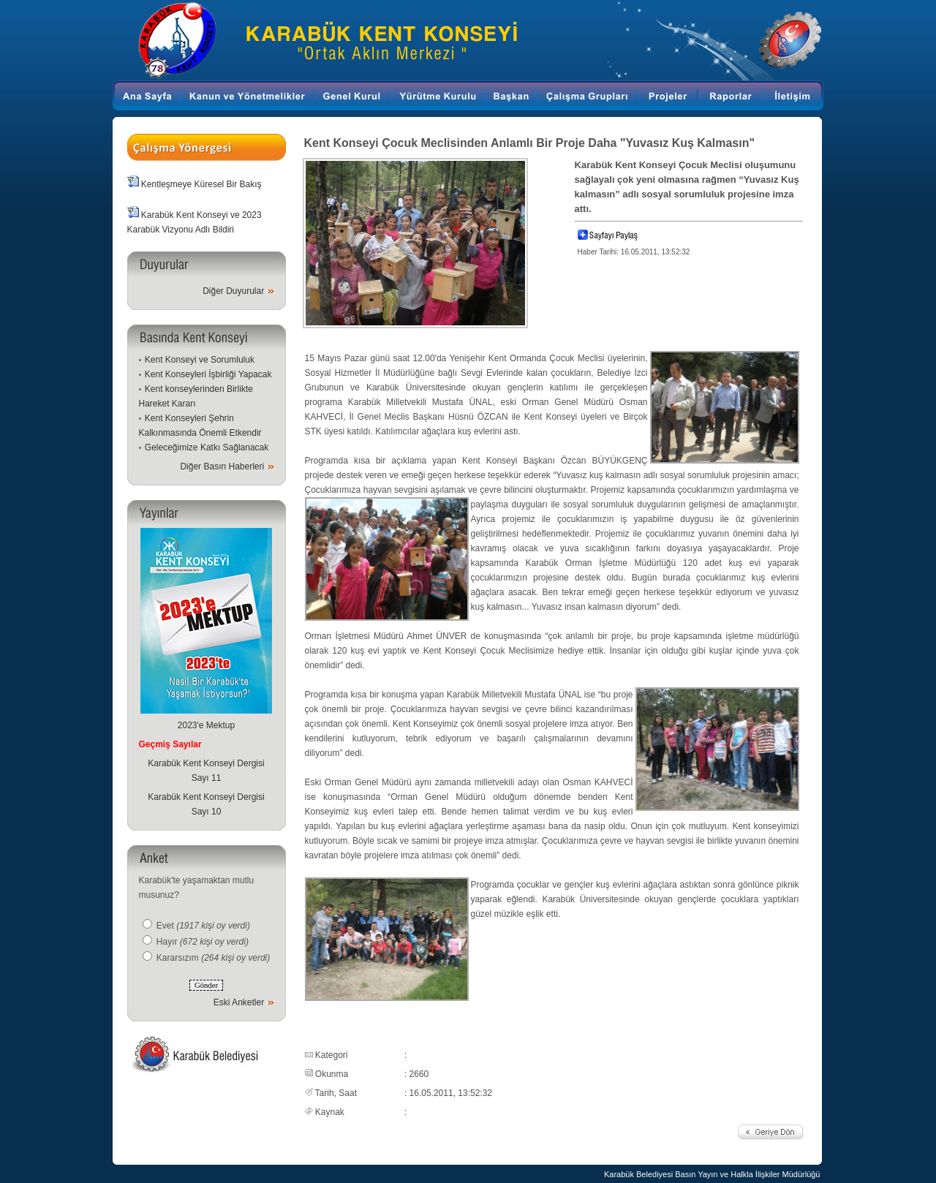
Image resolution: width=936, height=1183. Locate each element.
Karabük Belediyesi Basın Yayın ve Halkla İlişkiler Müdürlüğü (712, 1174)
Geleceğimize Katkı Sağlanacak (206, 447)
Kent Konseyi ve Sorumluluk (199, 360)
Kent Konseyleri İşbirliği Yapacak (208, 374)
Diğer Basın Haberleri (222, 466)
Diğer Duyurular (233, 291)
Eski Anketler (239, 1002)
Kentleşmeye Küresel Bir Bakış (201, 184)
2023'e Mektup (206, 725)
